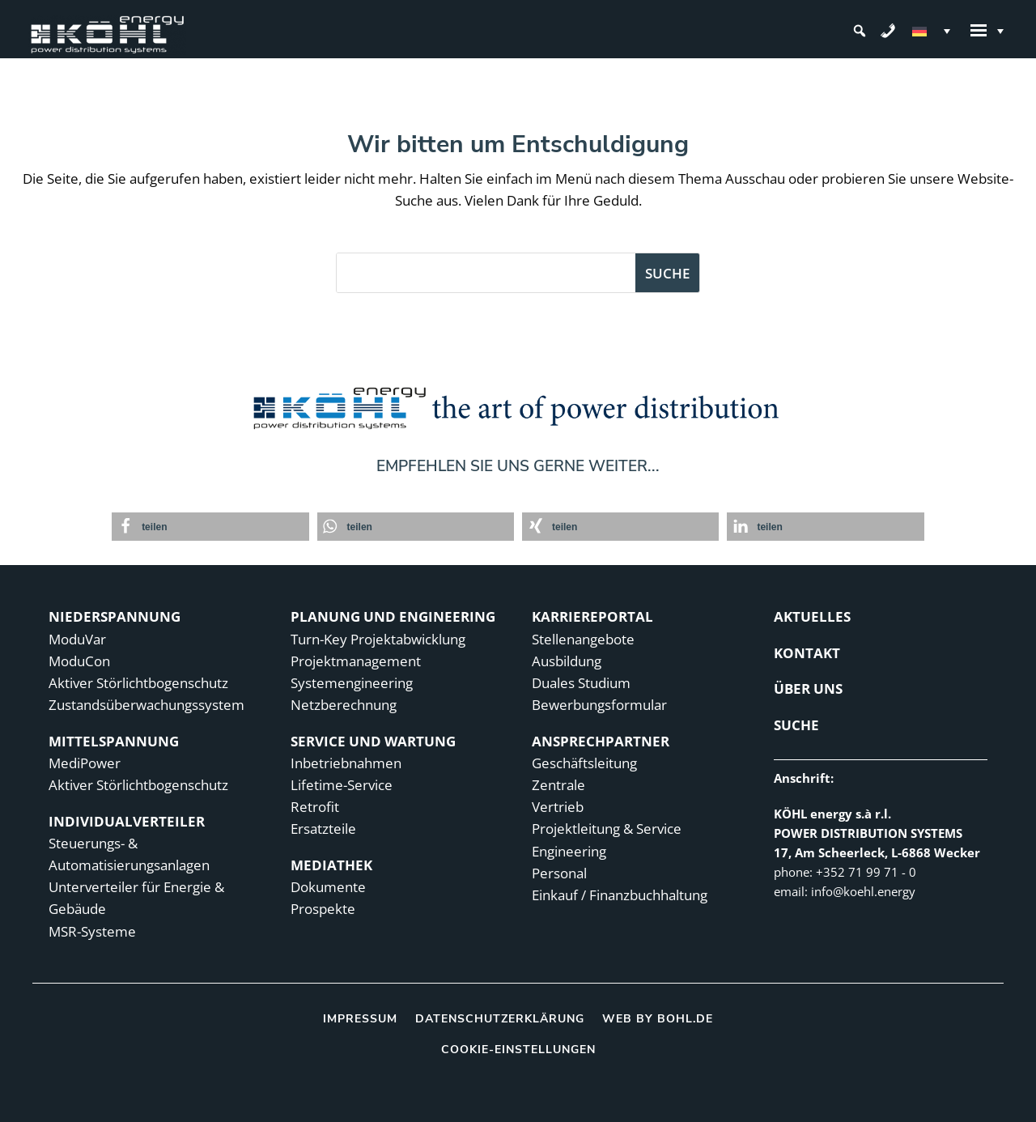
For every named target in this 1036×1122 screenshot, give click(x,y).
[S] (486, 272)
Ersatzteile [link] (323, 828)
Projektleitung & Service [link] (606, 828)
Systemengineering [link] (352, 683)
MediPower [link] (85, 763)
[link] (107, 31)
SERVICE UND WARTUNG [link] (373, 741)
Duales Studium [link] (581, 683)
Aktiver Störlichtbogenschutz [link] (138, 683)
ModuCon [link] (79, 661)
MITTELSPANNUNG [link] (114, 741)
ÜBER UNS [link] (808, 688)
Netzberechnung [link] (344, 704)
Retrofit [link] (315, 806)
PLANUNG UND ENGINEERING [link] (393, 616)
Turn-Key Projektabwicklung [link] (378, 639)
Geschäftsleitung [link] (584, 763)
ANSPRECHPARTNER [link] (600, 741)
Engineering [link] (569, 851)
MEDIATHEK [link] (331, 865)
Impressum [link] (360, 1018)
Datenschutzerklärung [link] (499, 1018)
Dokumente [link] (328, 887)
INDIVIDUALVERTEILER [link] (127, 821)
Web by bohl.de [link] (657, 1018)
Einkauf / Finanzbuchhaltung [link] (619, 895)
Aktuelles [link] (812, 616)
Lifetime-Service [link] (342, 785)
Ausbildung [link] (566, 661)
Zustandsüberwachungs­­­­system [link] (146, 704)
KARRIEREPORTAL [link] (592, 616)
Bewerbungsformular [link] (599, 704)
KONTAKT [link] (807, 653)
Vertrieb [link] (558, 806)
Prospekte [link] (323, 908)
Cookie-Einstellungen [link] (518, 1049)
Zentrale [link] (558, 785)
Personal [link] (559, 873)
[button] (859, 31)
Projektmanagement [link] (356, 661)
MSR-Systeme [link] (92, 931)
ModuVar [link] (77, 639)
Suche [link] (796, 725)
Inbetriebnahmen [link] (346, 763)
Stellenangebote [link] (583, 639)
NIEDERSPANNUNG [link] (114, 616)
